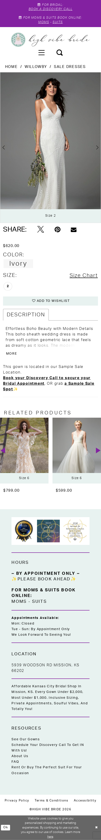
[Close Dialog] (96, 827)
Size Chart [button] (84, 275)
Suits (57, 22)
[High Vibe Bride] (50, 39)
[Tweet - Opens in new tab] (40, 230)
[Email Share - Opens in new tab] (73, 229)
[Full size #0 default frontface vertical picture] (50, 147)
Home (11, 67)
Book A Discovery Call (50, 9)
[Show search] (59, 52)
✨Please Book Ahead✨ (43, 579)
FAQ (15, 761)
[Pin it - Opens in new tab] (57, 229)
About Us (19, 756)
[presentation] (24, 451)
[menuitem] (41, 52)
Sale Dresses (70, 67)
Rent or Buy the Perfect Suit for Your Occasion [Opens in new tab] (46, 770)
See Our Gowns (25, 739)
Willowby (36, 67)
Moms (43, 22)
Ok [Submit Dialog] (5, 827)
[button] (41, 52)
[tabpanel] (50, 147)
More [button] (11, 353)
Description (26, 314)
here (50, 836)
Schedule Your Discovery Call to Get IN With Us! (47, 747)
